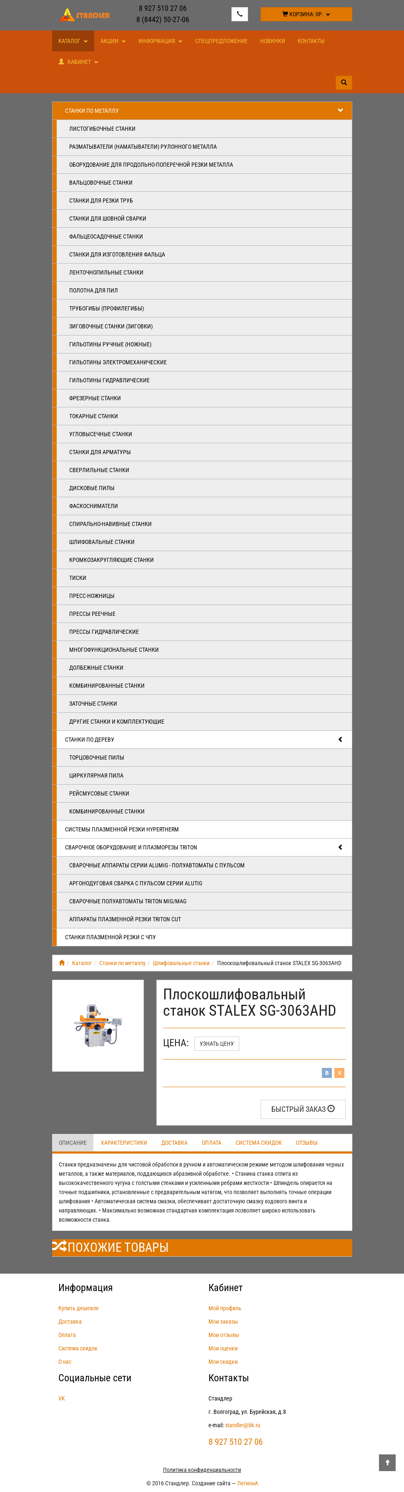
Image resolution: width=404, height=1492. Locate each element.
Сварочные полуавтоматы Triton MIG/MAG (127, 901)
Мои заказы (223, 1321)
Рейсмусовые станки (99, 793)
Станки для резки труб (101, 200)
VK (61, 1398)
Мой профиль (224, 1308)
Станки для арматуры (100, 452)
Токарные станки (93, 416)
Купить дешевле (78, 1308)
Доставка (174, 1142)
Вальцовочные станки (101, 182)
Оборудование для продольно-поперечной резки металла (151, 164)
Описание (73, 1142)
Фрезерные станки (95, 398)
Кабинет (78, 61)
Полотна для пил (93, 290)
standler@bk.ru (242, 1425)
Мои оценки (223, 1348)
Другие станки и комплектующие (116, 721)
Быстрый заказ (303, 1109)
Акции (113, 41)
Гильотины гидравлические (109, 380)
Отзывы (307, 1142)
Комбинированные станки (107, 685)
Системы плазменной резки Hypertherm (122, 829)
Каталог (73, 41)
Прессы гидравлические (104, 631)
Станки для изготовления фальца (117, 254)
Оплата (211, 1142)
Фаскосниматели (93, 506)
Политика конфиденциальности (202, 1470)
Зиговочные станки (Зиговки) (111, 326)
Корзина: (306, 14)
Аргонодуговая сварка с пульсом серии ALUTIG (135, 883)
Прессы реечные (92, 613)
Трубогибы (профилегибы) (106, 308)
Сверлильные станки (99, 470)
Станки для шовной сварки (107, 218)
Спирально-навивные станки (110, 524)
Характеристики (124, 1142)
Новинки (272, 41)
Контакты (311, 41)
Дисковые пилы (92, 488)
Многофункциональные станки (114, 649)
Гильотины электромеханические (118, 362)
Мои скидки (223, 1361)
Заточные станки (93, 703)
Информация (160, 41)
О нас (64, 1361)
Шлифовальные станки (102, 542)
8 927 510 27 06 (163, 8)
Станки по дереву (204, 739)
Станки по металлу (204, 111)
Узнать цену (217, 1043)
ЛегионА (247, 1483)
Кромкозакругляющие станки (111, 560)
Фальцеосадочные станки (106, 236)
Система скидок (259, 1142)
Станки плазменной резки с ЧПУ (110, 937)
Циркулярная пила (96, 775)
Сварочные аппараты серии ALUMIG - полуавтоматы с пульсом (157, 865)
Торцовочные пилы (96, 757)
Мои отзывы (223, 1335)
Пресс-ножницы (92, 595)
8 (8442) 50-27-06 (162, 19)
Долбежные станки (96, 667)
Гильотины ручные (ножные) (110, 344)
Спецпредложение (221, 41)
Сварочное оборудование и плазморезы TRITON (204, 847)
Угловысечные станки (100, 434)
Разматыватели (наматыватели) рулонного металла (143, 146)
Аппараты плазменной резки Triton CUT (125, 919)
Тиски (77, 577)
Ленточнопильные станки (106, 272)
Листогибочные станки (102, 128)
